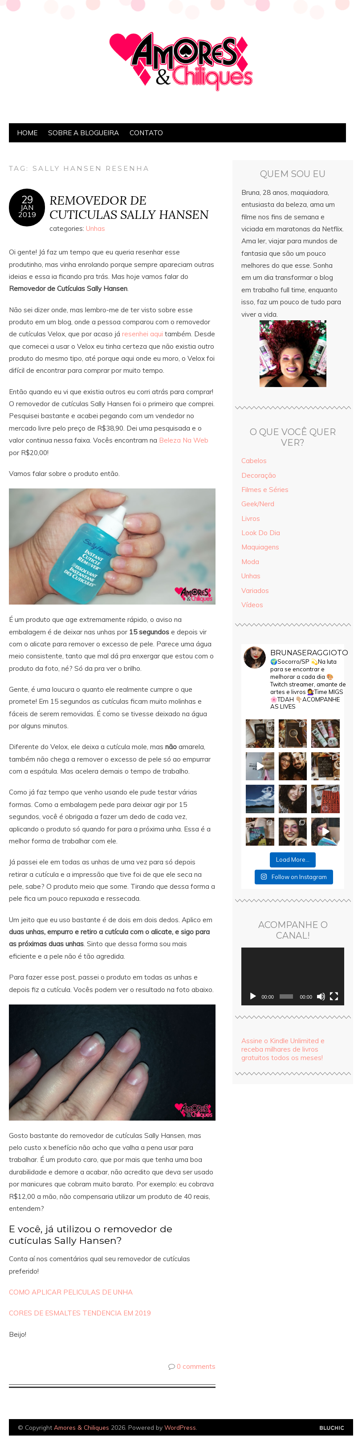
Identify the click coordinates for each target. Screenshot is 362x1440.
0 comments (196, 1366)
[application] (292, 976)
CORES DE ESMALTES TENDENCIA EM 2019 (80, 1313)
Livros (250, 518)
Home (27, 133)
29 (27, 200)
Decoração (258, 475)
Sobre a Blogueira (83, 133)
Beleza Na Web (183, 440)
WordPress (180, 1427)
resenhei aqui (142, 334)
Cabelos (254, 460)
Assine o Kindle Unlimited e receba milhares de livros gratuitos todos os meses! (283, 1049)
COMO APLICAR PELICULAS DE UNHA (71, 1292)
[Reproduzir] (252, 996)
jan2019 (27, 211)
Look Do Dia (260, 532)
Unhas (95, 228)
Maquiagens (260, 547)
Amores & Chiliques (81, 1427)
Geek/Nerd (257, 504)
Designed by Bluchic (332, 1428)
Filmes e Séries (265, 489)
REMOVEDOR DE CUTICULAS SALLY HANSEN (129, 207)
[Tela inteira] (333, 996)
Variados (255, 590)
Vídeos (252, 605)
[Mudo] (321, 996)
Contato (146, 133)
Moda (250, 561)
